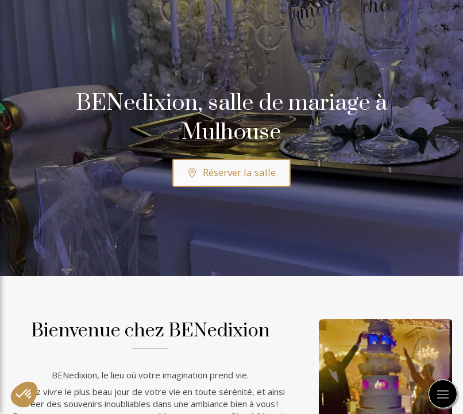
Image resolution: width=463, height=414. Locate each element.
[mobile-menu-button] (443, 393)
